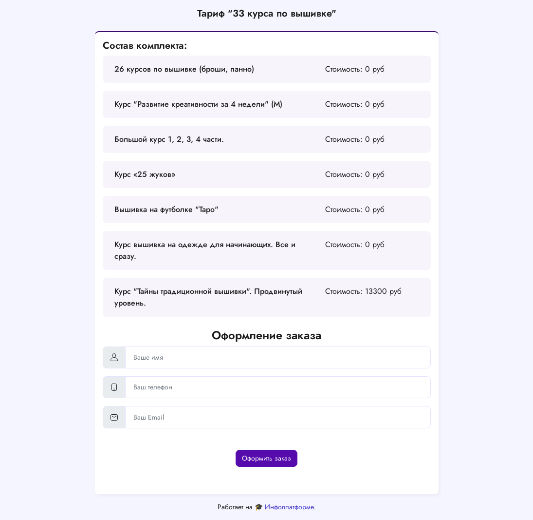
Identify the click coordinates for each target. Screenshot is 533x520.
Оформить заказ (266, 458)
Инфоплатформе (289, 507)
